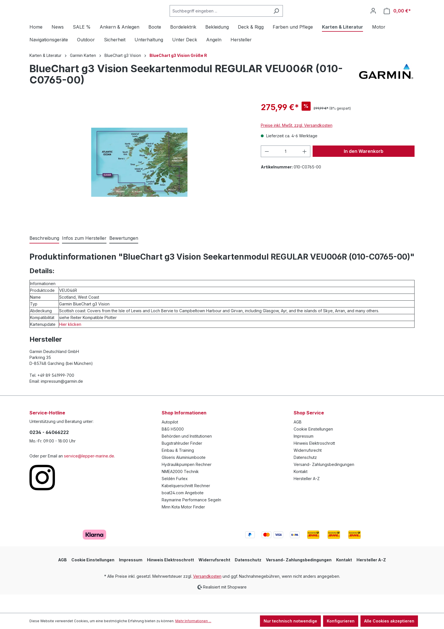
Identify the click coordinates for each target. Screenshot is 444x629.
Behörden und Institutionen (187, 454)
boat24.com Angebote (183, 511)
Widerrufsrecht (308, 469)
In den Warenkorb (363, 170)
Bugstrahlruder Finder (182, 461)
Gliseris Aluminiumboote (184, 476)
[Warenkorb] (397, 20)
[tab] (44, 257)
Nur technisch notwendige (290, 621)
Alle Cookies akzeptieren (389, 621)
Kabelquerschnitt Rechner (186, 504)
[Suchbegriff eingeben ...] (234, 20)
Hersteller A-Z (307, 497)
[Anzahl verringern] (267, 170)
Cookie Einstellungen (313, 447)
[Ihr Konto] (373, 20)
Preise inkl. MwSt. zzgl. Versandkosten (296, 144)
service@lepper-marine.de (89, 474)
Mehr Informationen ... (193, 621)
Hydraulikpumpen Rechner (187, 483)
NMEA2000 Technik (180, 490)
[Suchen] (290, 20)
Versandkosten (207, 594)
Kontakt (301, 490)
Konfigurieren (341, 621)
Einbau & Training (178, 469)
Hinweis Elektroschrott (314, 461)
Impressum (303, 454)
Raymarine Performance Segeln (191, 518)
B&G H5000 (173, 447)
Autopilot (170, 440)
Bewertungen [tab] (123, 257)
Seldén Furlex (175, 497)
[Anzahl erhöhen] (305, 170)
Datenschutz (305, 476)
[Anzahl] (285, 170)
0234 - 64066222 (49, 451)
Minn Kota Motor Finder (183, 525)
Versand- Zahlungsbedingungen (324, 483)
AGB (298, 440)
